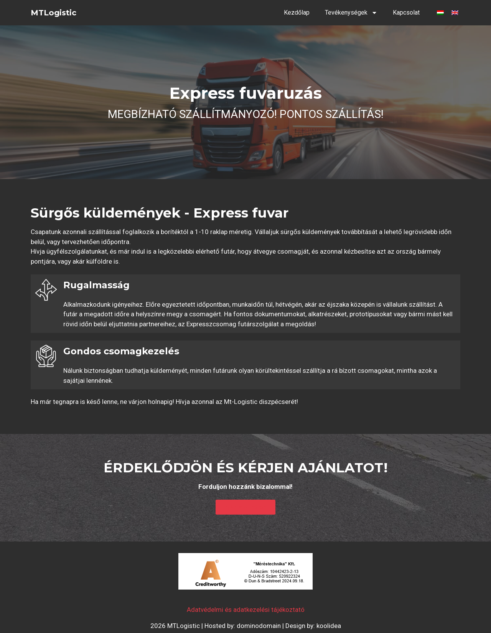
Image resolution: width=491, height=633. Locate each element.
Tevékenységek (351, 13)
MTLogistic (53, 12)
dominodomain (259, 626)
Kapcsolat (406, 12)
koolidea (328, 626)
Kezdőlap (297, 12)
